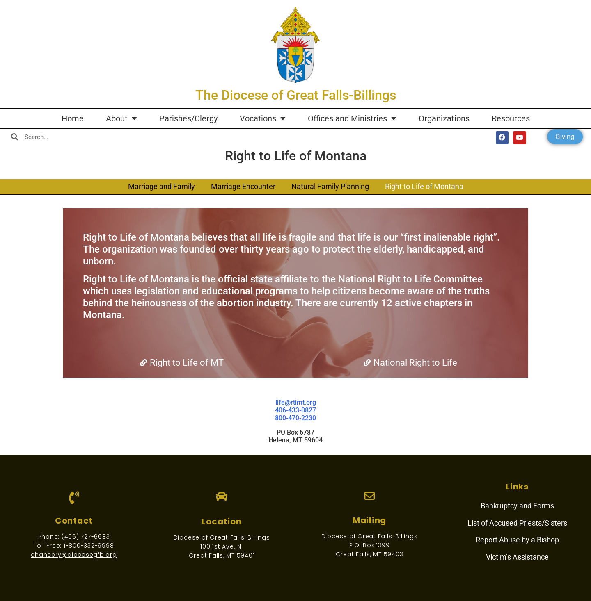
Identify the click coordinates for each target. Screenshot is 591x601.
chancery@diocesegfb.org (74, 555)
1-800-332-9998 (89, 546)
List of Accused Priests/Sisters (517, 523)
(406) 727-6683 (86, 537)
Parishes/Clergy (188, 118)
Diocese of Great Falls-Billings (222, 537)
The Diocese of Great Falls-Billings (295, 95)
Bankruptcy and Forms (517, 505)
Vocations (263, 118)
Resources (511, 118)
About (121, 118)
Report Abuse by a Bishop (517, 539)
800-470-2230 (295, 418)
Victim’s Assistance (517, 557)
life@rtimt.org (295, 402)
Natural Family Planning (330, 186)
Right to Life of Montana (424, 186)
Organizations (444, 118)
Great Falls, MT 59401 (222, 555)
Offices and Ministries (352, 118)
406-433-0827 (295, 410)
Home (73, 118)
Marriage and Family (161, 186)
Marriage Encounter (243, 186)
